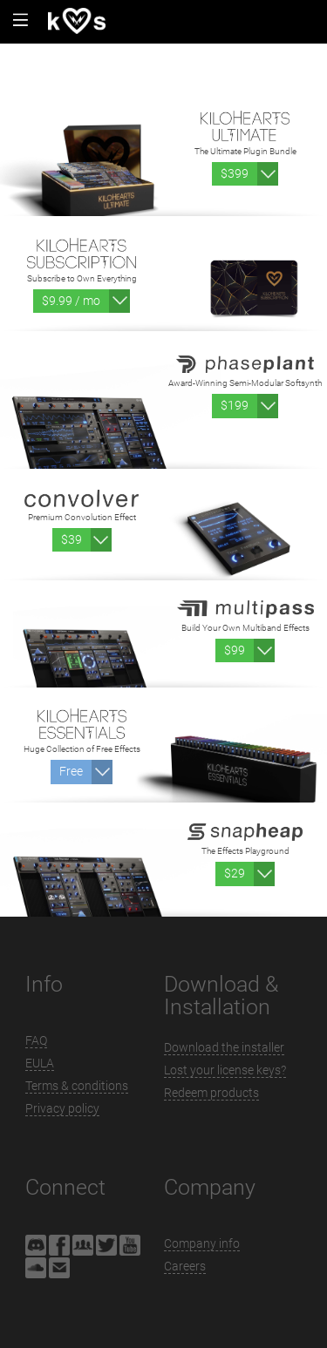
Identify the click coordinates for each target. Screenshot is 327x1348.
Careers (185, 1266)
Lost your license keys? (225, 1070)
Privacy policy (62, 1108)
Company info (202, 1243)
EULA (39, 1063)
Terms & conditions (76, 1086)
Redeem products (211, 1093)
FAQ (36, 1040)
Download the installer (224, 1047)
